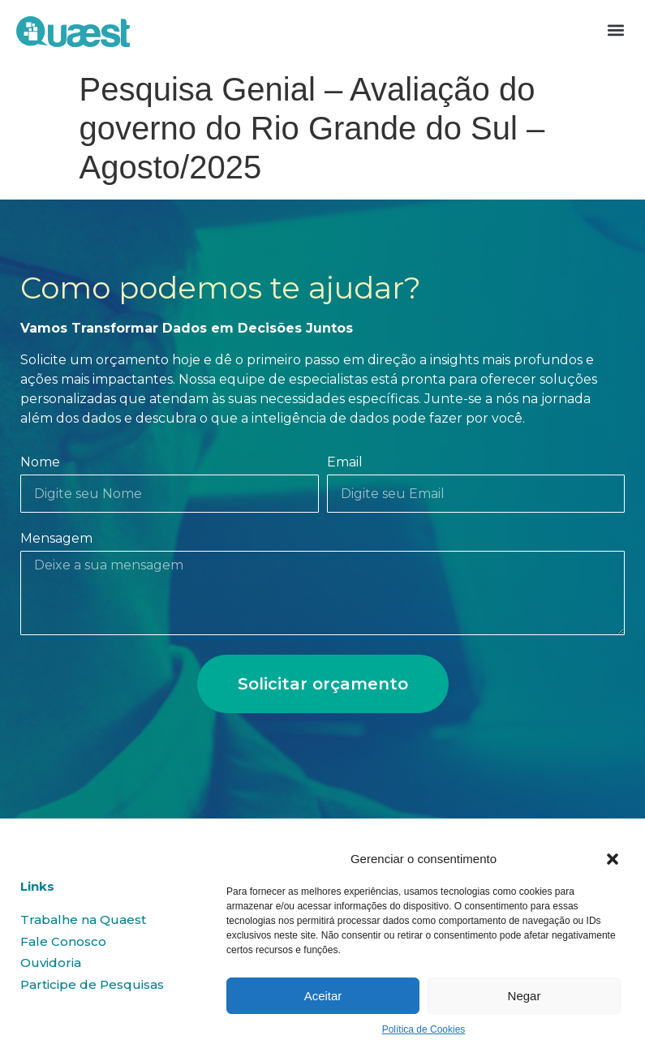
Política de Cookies (424, 1029)
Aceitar (323, 996)
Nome (40, 463)
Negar (524, 996)
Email (345, 463)
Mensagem (56, 539)
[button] (612, 859)
